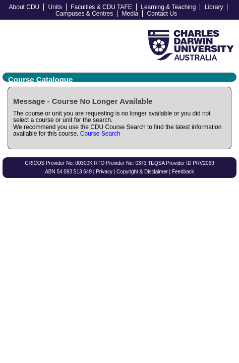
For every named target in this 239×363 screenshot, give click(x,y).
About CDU (24, 7)
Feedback (183, 171)
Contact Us (162, 13)
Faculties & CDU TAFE (101, 7)
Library (214, 7)
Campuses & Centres (84, 13)
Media (130, 13)
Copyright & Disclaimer (142, 171)
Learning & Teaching (168, 7)
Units (55, 7)
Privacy (104, 171)
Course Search (100, 133)
